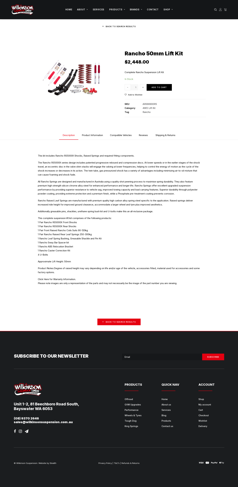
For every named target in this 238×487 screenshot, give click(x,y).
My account (204, 404)
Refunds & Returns (131, 463)
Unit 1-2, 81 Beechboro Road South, (46, 404)
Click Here (43, 279)
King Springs (131, 426)
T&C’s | (117, 463)
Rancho (147, 112)
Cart (200, 410)
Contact (153, 9)
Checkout (203, 415)
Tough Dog (130, 420)
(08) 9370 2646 (26, 418)
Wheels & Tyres (133, 415)
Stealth (53, 463)
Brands (136, 9)
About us (166, 404)
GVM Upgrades (133, 404)
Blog (164, 415)
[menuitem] (68, 9)
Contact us (167, 426)
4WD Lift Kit (149, 107)
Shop (168, 9)
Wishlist (202, 420)
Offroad (129, 399)
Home (68, 9)
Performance (131, 410)
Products (117, 9)
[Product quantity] (134, 87)
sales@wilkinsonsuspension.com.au (43, 422)
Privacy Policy (105, 463)
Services (98, 9)
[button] (216, 9)
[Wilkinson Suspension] (22, 9)
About (82, 9)
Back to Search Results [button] (119, 26)
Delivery (202, 426)
